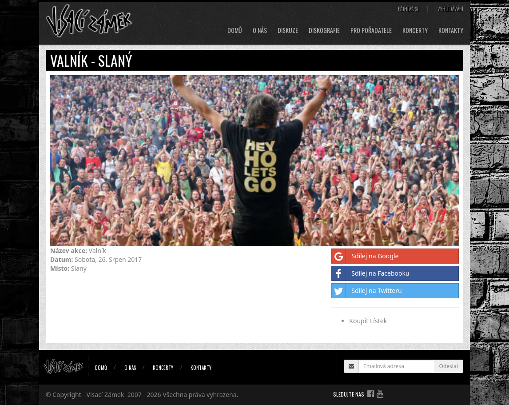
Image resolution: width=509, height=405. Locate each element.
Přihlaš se (408, 8)
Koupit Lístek (368, 321)
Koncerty (415, 30)
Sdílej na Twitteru (367, 291)
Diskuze (288, 30)
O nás (260, 30)
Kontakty (450, 30)
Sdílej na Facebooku (370, 273)
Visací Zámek (105, 394)
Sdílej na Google (365, 256)
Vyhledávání (450, 8)
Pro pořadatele (371, 30)
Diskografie (324, 30)
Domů (234, 30)
